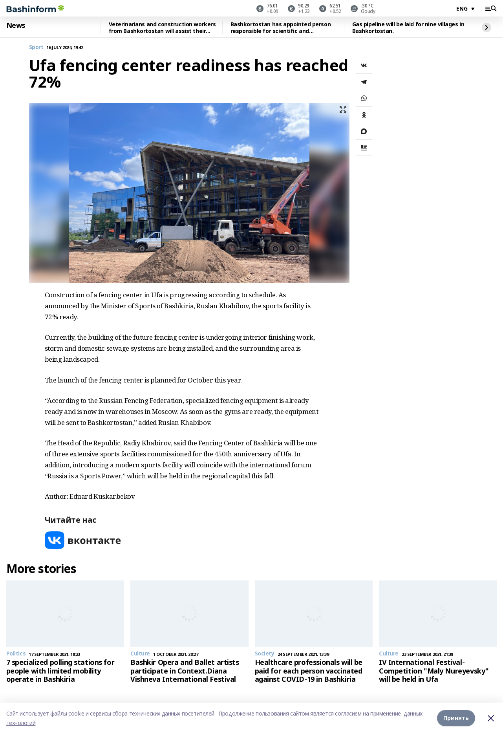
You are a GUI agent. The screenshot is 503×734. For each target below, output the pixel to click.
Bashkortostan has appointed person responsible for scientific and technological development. (280, 27)
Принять (456, 718)
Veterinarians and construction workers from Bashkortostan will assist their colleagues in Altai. (162, 27)
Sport (36, 47)
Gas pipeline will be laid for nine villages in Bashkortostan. (408, 27)
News (15, 25)
